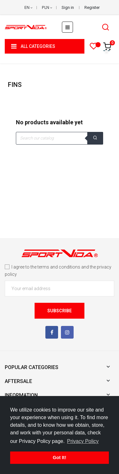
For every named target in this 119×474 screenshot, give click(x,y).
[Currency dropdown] (47, 7)
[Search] (59, 138)
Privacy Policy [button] (83, 441)
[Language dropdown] (28, 7)
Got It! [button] (59, 457)
